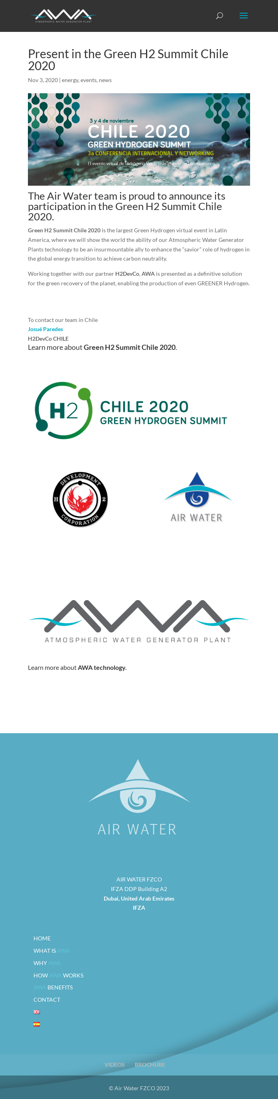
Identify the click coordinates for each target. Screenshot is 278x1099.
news (105, 80)
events (89, 80)
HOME (42, 938)
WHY (47, 963)
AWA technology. (102, 667)
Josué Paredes (45, 329)
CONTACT (47, 999)
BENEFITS (53, 987)
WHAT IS (52, 950)
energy (70, 80)
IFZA (139, 907)
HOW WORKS (58, 975)
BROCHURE (150, 1064)
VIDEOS (114, 1064)
